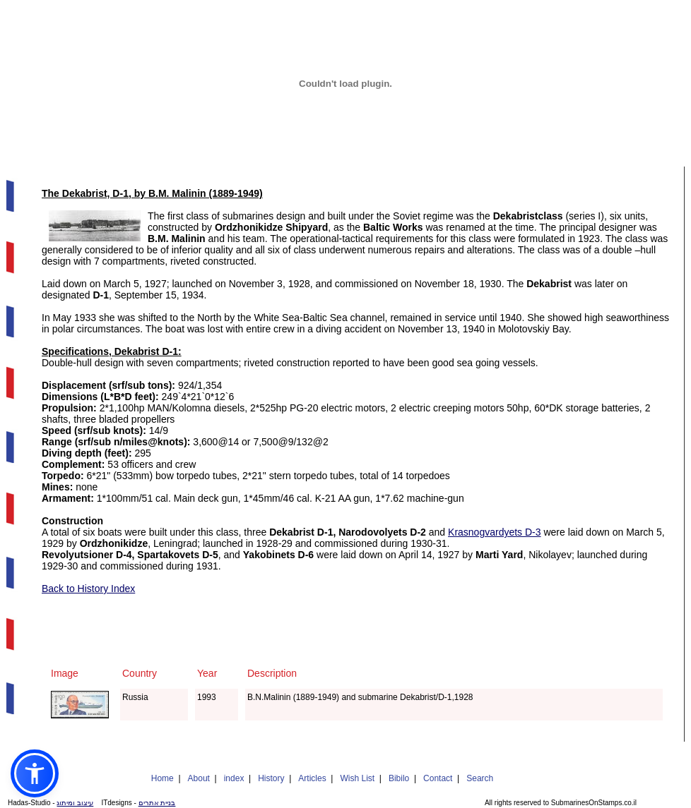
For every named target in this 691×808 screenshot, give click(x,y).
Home (162, 778)
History (271, 778)
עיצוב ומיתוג (75, 803)
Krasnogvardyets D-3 (494, 532)
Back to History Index (88, 588)
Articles (312, 778)
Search (479, 778)
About (199, 778)
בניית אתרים (157, 803)
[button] (34, 773)
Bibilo (399, 778)
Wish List (357, 778)
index (234, 778)
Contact (437, 778)
